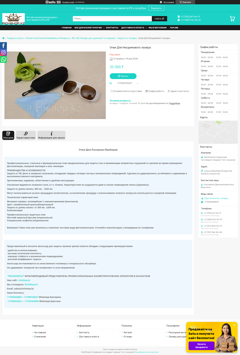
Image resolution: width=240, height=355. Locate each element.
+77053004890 (14, 297)
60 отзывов (168, 2)
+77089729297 (31, 297)
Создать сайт (68, 2)
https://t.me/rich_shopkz (216, 198)
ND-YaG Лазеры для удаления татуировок (93, 38)
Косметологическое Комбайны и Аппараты (48, 38)
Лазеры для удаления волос (183, 336)
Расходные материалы (180, 332)
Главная (66, 28)
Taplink (174, 28)
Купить (124, 76)
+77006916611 (15, 301)
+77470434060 (31, 301)
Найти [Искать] (158, 18)
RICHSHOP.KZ (16, 276)
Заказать (156, 8)
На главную (40, 332)
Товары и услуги (15, 38)
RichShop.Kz (31, 284)
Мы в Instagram (158, 28)
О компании (40, 336)
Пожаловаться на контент (147, 352)
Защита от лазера (127, 38)
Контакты (112, 28)
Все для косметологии (88, 28)
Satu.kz (134, 349)
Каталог (128, 332)
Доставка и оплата (132, 28)
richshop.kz (24, 280)
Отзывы (128, 336)
